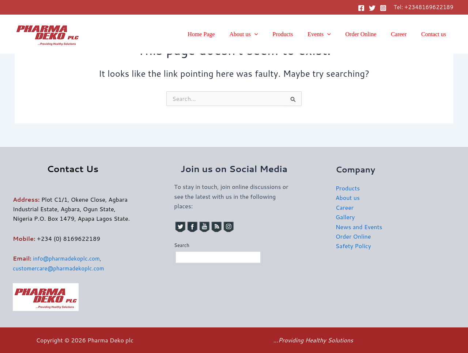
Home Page (220, 34)
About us (260, 34)
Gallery (345, 217)
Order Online (368, 34)
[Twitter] (372, 8)
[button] (270, 34)
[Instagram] (383, 8)
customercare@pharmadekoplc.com (61, 268)
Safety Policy (353, 246)
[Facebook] (361, 8)
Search (181, 245)
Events (329, 34)
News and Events (359, 227)
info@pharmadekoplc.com (68, 258)
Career (403, 34)
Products (296, 34)
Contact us (435, 34)
